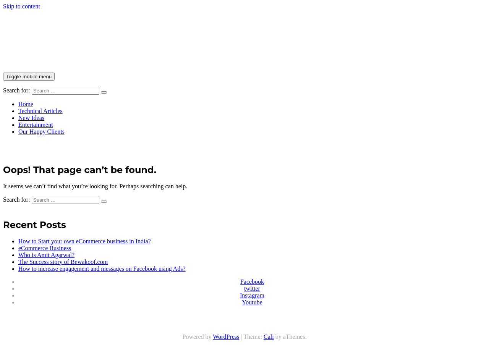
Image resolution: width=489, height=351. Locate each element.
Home (25, 104)
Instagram (252, 295)
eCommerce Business (44, 248)
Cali (269, 336)
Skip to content (21, 6)
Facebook (252, 281)
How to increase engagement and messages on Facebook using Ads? (102, 268)
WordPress (226, 336)
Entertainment (35, 124)
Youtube (252, 302)
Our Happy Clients (41, 131)
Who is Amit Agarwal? (46, 255)
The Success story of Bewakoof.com (63, 262)
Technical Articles (40, 111)
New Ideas (31, 118)
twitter (252, 288)
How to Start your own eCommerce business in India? (84, 241)
